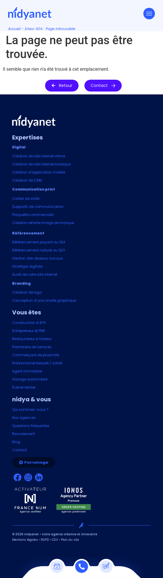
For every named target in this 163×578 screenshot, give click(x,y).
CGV (55, 540)
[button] (62, 86)
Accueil (14, 28)
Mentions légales (25, 540)
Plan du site (70, 540)
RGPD (45, 540)
